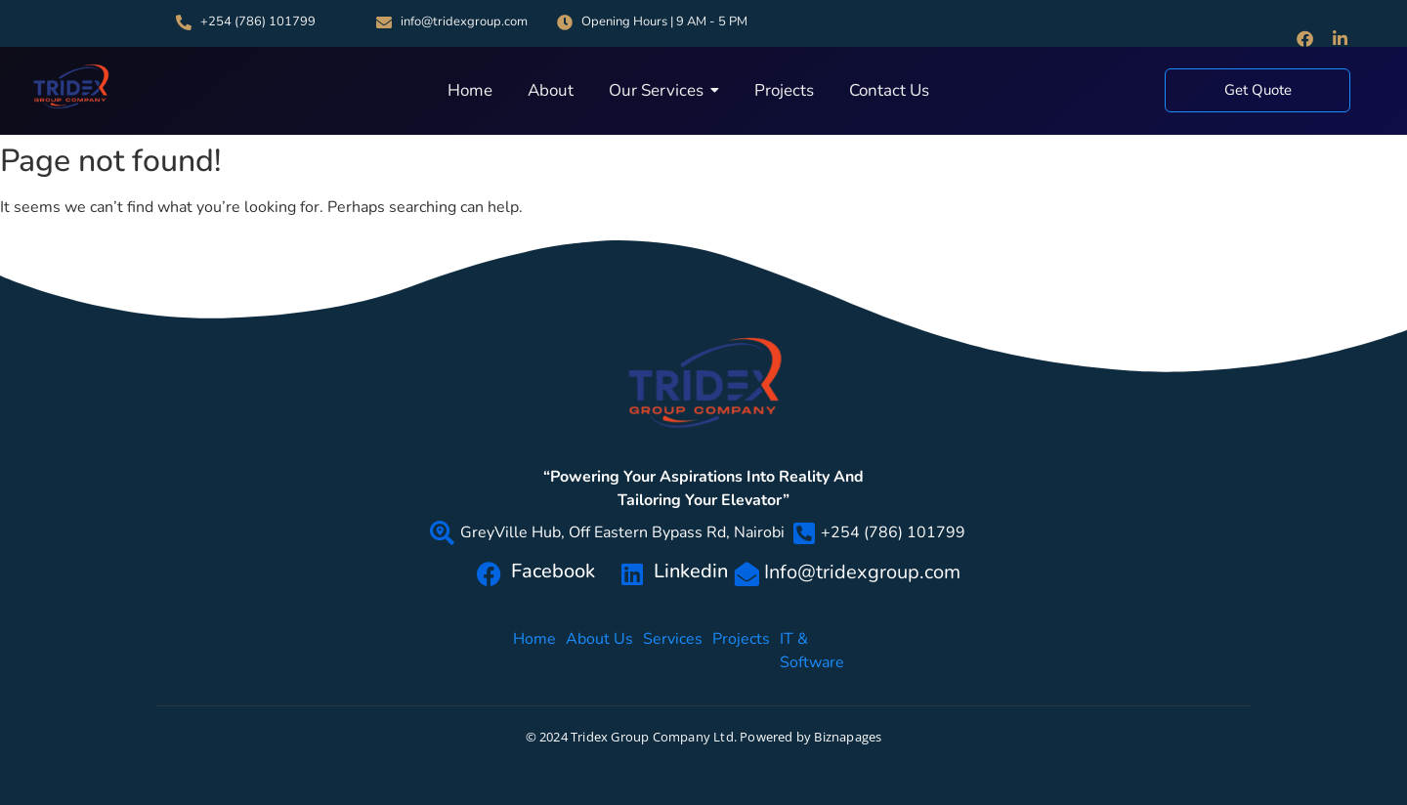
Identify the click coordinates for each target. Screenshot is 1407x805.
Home (534, 649)
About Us (599, 649)
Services (673, 649)
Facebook (553, 571)
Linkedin (691, 571)
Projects (741, 649)
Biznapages (847, 736)
